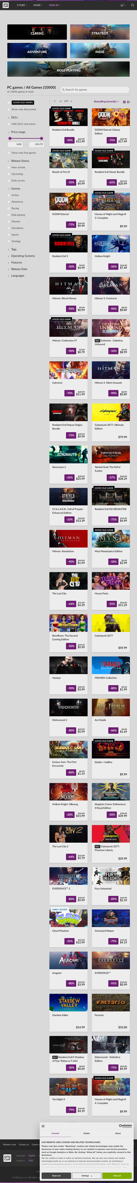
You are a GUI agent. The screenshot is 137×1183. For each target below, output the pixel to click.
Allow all (117, 1176)
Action (15, 195)
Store (22, 5)
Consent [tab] (55, 1133)
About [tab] (118, 1133)
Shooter (16, 221)
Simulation (17, 228)
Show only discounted (24, 109)
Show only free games (24, 153)
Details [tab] (87, 1133)
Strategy (16, 241)
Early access (18, 180)
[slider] (10, 138)
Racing (15, 208)
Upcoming (17, 174)
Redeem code (9, 1144)
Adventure (17, 202)
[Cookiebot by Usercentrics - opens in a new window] (121, 1126)
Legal (38, 1171)
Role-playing (18, 215)
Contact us (24, 1144)
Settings (87, 1176)
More (38, 5)
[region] (26, 611)
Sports (15, 235)
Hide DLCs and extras (23, 124)
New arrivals (18, 167)
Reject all (56, 1176)
